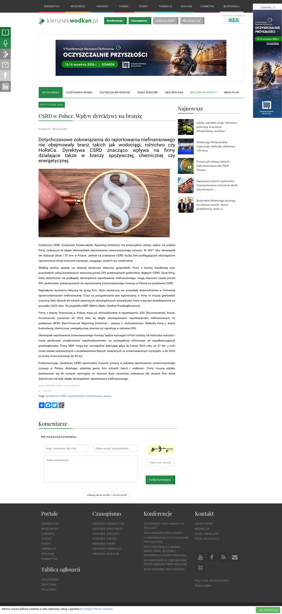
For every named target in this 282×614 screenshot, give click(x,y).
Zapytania (48, 584)
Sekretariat (204, 523)
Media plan (231, 92)
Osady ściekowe (147, 92)
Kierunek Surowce (106, 533)
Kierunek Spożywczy (107, 528)
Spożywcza (78, 6)
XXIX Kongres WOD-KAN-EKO (163, 533)
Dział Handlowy (207, 533)
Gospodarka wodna (79, 92)
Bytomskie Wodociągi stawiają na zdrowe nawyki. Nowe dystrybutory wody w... (215, 205)
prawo (107, 396)
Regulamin (203, 585)
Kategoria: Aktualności (52, 129)
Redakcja (202, 528)
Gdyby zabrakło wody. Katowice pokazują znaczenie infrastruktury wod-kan (216, 127)
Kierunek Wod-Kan (105, 553)
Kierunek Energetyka (108, 523)
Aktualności (50, 92)
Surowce (102, 6)
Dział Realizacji (207, 539)
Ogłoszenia (49, 579)
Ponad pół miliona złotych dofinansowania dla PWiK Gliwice (212, 166)
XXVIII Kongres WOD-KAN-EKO (164, 569)
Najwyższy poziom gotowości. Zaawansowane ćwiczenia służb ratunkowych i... (217, 185)
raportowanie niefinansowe (85, 396)
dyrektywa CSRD (56, 396)
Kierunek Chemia (104, 539)
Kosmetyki (207, 6)
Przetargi (48, 589)
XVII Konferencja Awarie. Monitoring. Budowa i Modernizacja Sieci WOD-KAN (165, 551)
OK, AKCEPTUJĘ (269, 610)
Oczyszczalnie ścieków (114, 92)
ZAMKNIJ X (267, 7)
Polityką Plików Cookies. (97, 609)
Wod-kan (186, 6)
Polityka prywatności (212, 580)
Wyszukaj (231, 6)
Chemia (123, 6)
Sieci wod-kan (174, 92)
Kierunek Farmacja (106, 548)
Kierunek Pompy (104, 544)
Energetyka (52, 6)
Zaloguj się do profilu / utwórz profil (107, 495)
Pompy (143, 6)
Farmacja (165, 6)
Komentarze (52, 423)
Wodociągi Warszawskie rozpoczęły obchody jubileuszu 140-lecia (215, 146)
